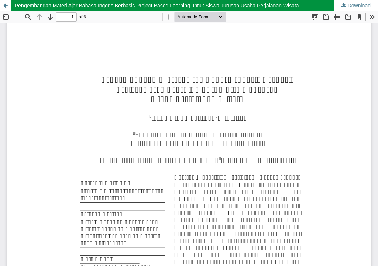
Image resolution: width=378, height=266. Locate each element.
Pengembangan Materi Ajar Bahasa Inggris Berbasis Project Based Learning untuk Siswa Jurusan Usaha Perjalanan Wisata (157, 5)
